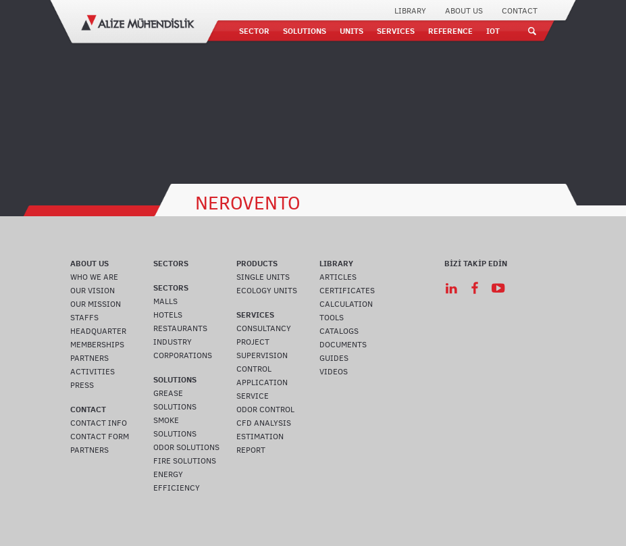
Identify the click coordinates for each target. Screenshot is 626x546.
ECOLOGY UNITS (266, 290)
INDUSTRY (172, 342)
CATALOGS (339, 331)
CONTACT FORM (99, 436)
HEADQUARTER (98, 331)
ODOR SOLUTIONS (186, 447)
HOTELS (167, 314)
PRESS (82, 385)
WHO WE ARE (94, 277)
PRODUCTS (257, 263)
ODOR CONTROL (265, 409)
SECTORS (170, 263)
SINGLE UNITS (263, 277)
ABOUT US (464, 10)
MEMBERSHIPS (97, 344)
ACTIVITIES (92, 371)
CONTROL (253, 369)
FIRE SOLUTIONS (184, 460)
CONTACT (520, 10)
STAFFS (84, 317)
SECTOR (254, 30)
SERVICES (396, 30)
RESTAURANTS (180, 328)
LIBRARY (410, 10)
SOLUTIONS (304, 30)
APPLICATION (262, 382)
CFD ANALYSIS (263, 423)
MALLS (165, 301)
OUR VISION (92, 290)
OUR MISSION (95, 304)
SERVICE (252, 396)
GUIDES (333, 358)
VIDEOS (333, 371)
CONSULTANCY (263, 328)
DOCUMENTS (343, 344)
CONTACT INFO (98, 423)
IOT (493, 30)
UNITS (351, 30)
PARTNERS (89, 358)
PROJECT (252, 342)
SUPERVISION (262, 355)
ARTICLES (338, 277)
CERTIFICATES (347, 290)
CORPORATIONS (182, 355)
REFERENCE (450, 30)
